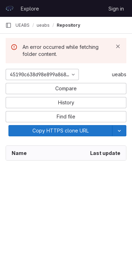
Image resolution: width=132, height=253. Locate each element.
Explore (30, 9)
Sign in (116, 9)
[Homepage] (9, 8)
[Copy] (60, 130)
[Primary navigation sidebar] (8, 25)
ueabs (119, 74)
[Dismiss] (118, 46)
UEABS (22, 25)
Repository (68, 25)
